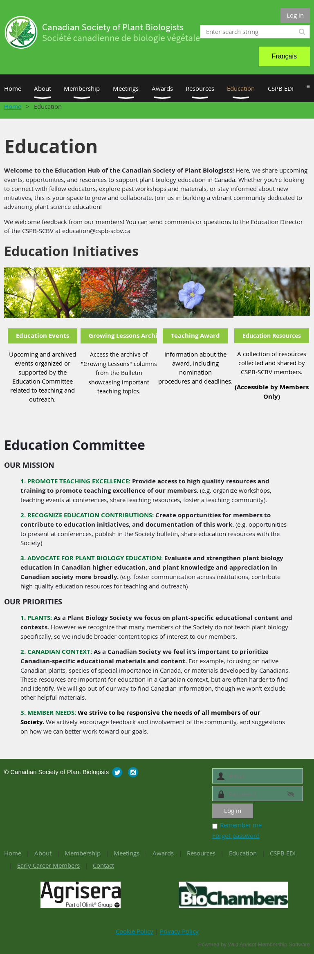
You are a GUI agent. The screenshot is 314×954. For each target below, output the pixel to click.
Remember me (241, 825)
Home (12, 106)
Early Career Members (48, 865)
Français (284, 56)
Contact (103, 865)
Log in (295, 15)
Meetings (126, 853)
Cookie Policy (134, 931)
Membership (83, 853)
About (43, 853)
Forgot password (236, 835)
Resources (201, 853)
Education (243, 853)
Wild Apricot (242, 944)
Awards (163, 853)
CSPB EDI (283, 853)
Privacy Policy (179, 931)
